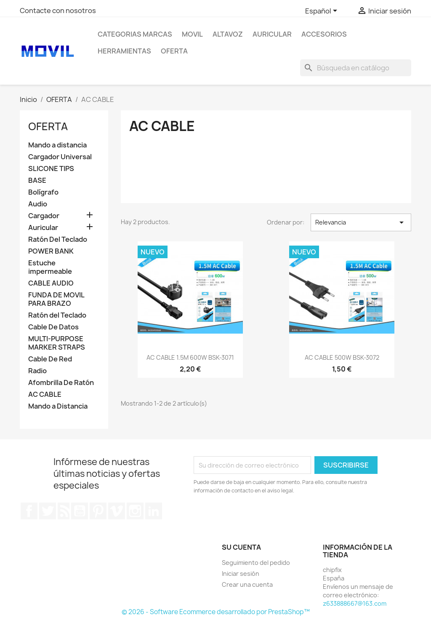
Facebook (29, 511)
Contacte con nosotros (58, 10)
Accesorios (324, 34)
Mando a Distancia (58, 406)
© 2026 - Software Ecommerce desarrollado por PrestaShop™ (216, 611)
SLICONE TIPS (51, 168)
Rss (63, 511)
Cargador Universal (60, 156)
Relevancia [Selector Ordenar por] (361, 222)
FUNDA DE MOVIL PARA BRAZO (56, 299)
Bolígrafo (43, 192)
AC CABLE (44, 394)
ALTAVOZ (228, 34)
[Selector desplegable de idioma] (322, 11)
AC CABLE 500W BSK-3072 (342, 357)
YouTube (79, 511)
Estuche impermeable (50, 267)
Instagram (135, 511)
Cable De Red (50, 359)
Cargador (43, 215)
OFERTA (174, 51)
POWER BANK (51, 251)
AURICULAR (272, 34)
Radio (37, 370)
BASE (37, 180)
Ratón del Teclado (57, 315)
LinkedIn (153, 511)
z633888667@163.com (354, 603)
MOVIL (192, 34)
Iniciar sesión (240, 574)
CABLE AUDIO (51, 283)
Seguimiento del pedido (256, 563)
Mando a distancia (57, 145)
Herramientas (124, 51)
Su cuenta (241, 547)
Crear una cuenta (247, 584)
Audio (37, 204)
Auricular (43, 227)
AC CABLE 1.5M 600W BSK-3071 (190, 357)
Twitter (47, 511)
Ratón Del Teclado (57, 239)
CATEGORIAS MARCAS (135, 34)
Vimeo (116, 511)
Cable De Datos (53, 327)
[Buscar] (355, 67)
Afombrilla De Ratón (61, 382)
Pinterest (98, 511)
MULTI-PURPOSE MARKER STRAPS (56, 343)
